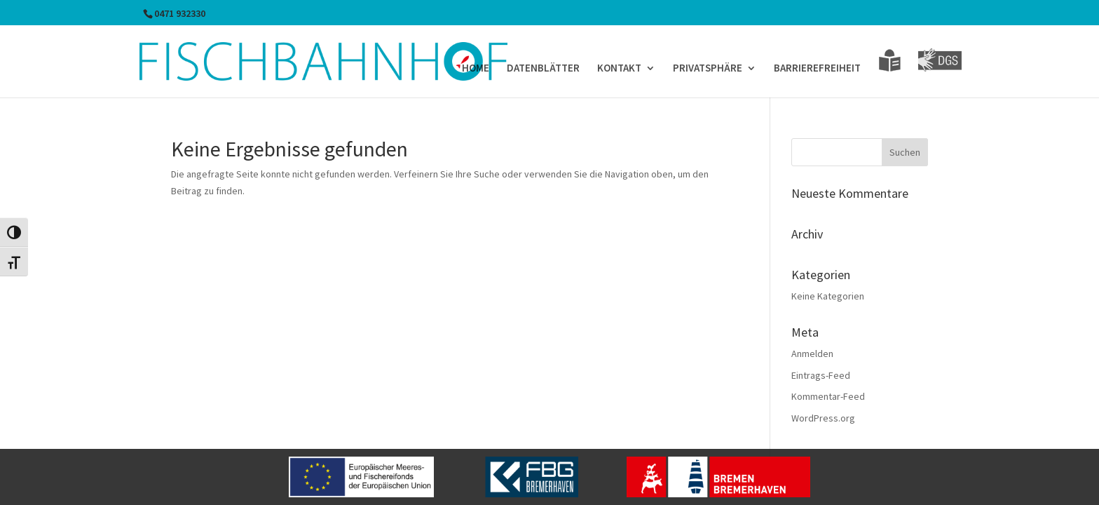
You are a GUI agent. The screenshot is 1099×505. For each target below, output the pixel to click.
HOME (475, 68)
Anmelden (812, 353)
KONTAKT (619, 68)
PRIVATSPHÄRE (707, 68)
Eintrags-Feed (820, 375)
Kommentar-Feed (828, 396)
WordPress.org (823, 418)
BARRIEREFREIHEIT (817, 68)
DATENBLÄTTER (543, 68)
